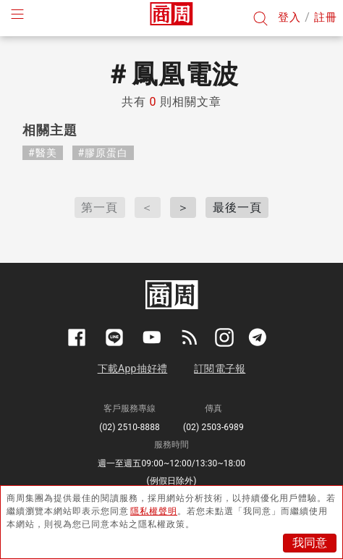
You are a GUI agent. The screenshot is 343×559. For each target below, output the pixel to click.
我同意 (309, 543)
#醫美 (42, 153)
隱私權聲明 (153, 511)
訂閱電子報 (219, 368)
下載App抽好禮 (133, 368)
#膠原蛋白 (103, 153)
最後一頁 (237, 207)
